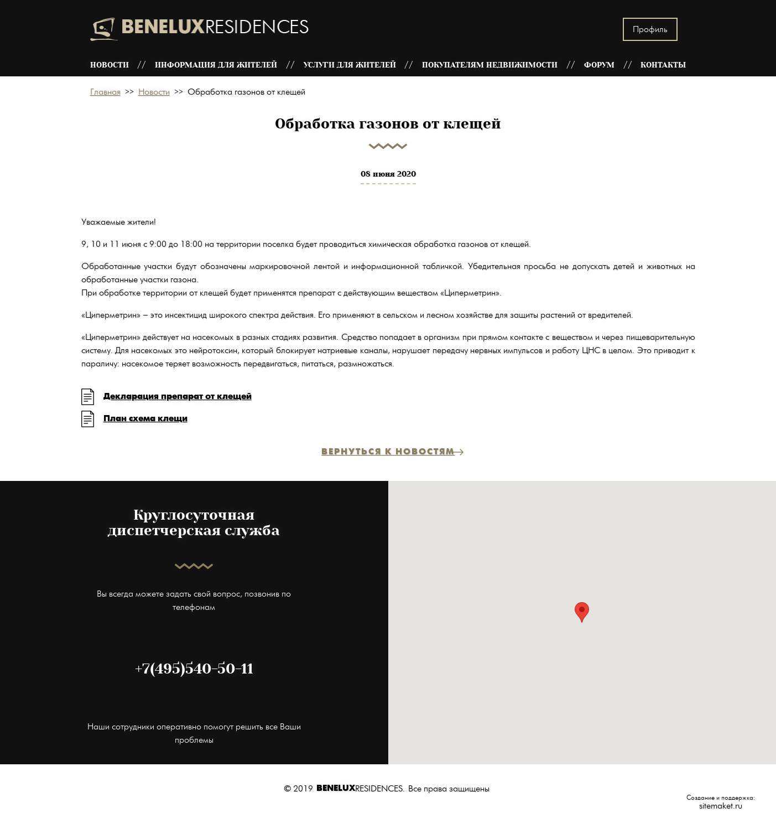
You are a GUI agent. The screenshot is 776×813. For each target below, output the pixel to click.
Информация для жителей (216, 65)
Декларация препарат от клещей (177, 396)
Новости (109, 65)
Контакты (663, 65)
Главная (105, 92)
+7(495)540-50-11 (194, 669)
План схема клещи (145, 418)
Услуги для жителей (350, 65)
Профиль (650, 29)
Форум (599, 65)
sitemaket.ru (720, 806)
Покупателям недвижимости (490, 65)
